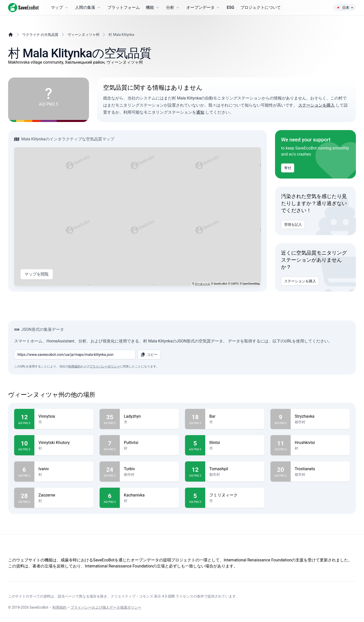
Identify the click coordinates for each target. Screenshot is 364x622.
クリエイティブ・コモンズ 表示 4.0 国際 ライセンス (152, 596)
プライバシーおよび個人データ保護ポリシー (106, 607)
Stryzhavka (320, 416)
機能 (153, 7)
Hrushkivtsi (320, 443)
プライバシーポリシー (104, 366)
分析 (173, 7)
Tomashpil (234, 469)
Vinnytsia (63, 416)
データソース (202, 283)
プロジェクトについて (260, 7)
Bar (234, 416)
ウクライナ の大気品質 (40, 35)
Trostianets (320, 469)
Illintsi (234, 443)
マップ (60, 7)
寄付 (287, 167)
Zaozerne (63, 495)
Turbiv (149, 469)
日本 (344, 8)
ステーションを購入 (316, 105)
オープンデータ (203, 7)
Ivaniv (63, 469)
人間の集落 (88, 7)
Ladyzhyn (149, 416)
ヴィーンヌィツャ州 (83, 35)
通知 (200, 112)
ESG (230, 7)
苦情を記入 (293, 224)
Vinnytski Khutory (63, 443)
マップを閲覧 (36, 274)
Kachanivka (149, 495)
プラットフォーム (123, 7)
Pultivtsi (149, 443)
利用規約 (74, 366)
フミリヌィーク (234, 495)
